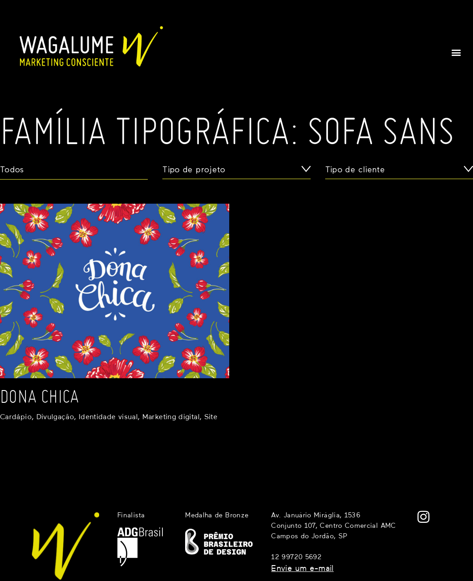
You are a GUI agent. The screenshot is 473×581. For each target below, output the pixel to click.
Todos (12, 170)
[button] (456, 52)
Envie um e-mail (302, 569)
